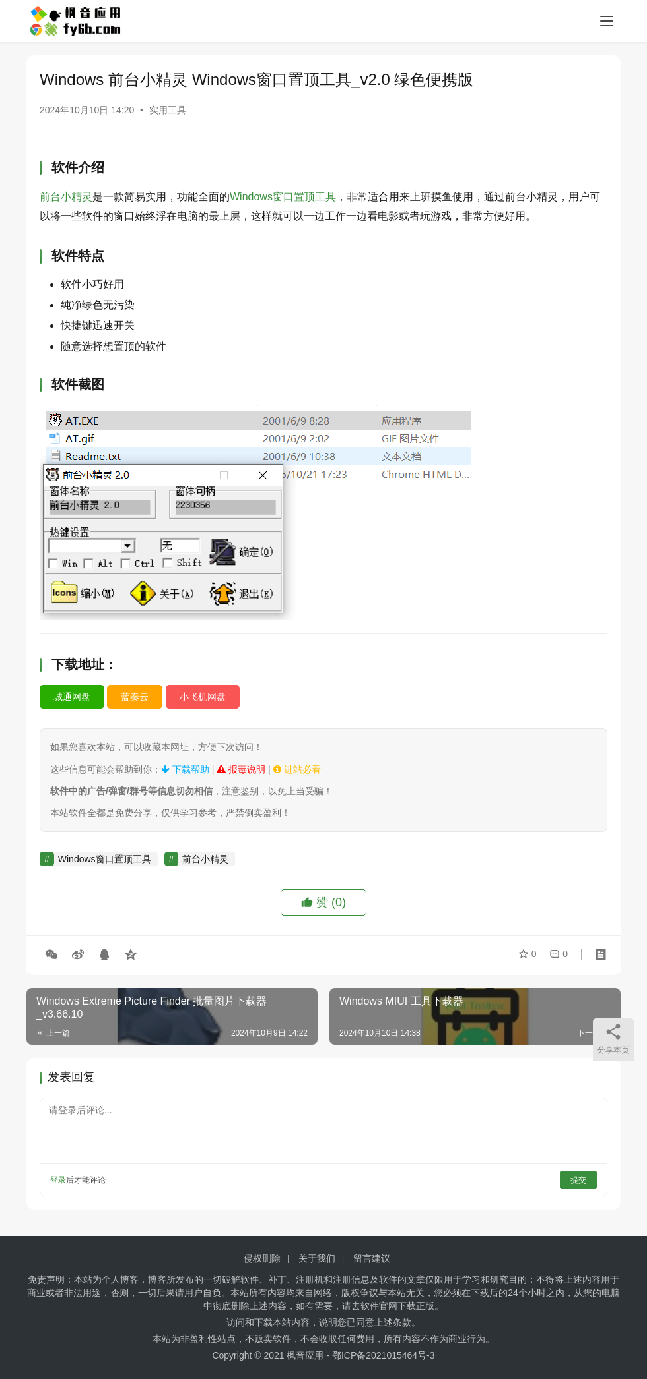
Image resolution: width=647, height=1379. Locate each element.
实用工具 (167, 110)
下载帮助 (185, 769)
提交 (578, 1180)
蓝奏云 (135, 696)
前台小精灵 (66, 196)
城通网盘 (71, 696)
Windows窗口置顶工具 (283, 196)
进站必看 (297, 769)
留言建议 (371, 1258)
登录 (58, 1180)
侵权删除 (262, 1258)
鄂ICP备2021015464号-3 (383, 1355)
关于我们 (316, 1258)
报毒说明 (241, 769)
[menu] (607, 21)
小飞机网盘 (203, 696)
